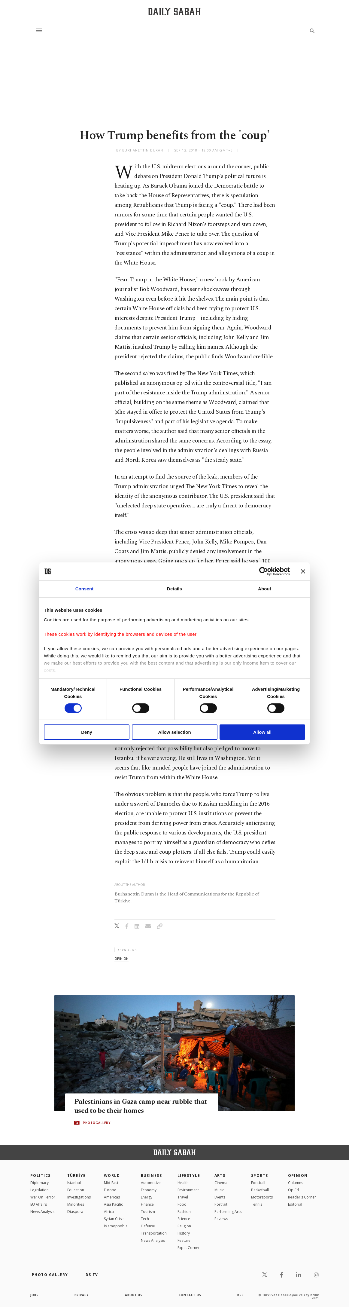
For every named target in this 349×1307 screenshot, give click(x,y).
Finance (147, 1204)
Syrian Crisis (114, 1218)
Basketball (260, 1189)
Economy (148, 1189)
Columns (295, 1182)
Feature (184, 1240)
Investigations (79, 1197)
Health (183, 1182)
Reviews (221, 1218)
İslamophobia (116, 1226)
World (112, 1175)
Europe (110, 1189)
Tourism (148, 1211)
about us (133, 1295)
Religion (184, 1226)
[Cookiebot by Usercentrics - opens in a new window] (263, 571)
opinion (121, 958)
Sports (259, 1175)
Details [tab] (174, 588)
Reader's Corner (302, 1197)
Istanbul (74, 1182)
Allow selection (174, 732)
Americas (112, 1197)
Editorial (295, 1204)
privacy (82, 1295)
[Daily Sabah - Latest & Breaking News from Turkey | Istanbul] (174, 11)
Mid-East (111, 1182)
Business (151, 1175)
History (184, 1233)
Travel (183, 1197)
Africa (109, 1211)
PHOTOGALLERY (97, 1123)
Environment (188, 1189)
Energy (146, 1197)
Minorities (75, 1204)
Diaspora (75, 1211)
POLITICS (40, 1175)
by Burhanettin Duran (139, 150)
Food (182, 1204)
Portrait (220, 1204)
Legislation (39, 1189)
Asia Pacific (113, 1204)
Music (219, 1189)
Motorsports (262, 1197)
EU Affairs (38, 1204)
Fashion (184, 1211)
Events (219, 1197)
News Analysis (42, 1211)
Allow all (262, 732)
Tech (145, 1218)
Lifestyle (189, 1175)
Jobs (34, 1295)
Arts (220, 1175)
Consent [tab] (84, 588)
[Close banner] (303, 571)
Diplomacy (39, 1182)
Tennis (256, 1204)
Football (258, 1182)
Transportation (154, 1233)
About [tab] (264, 588)
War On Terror (42, 1197)
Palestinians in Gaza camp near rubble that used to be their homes (136, 1106)
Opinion (298, 1175)
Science (184, 1218)
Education (75, 1189)
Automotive (151, 1182)
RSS (240, 1295)
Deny (86, 732)
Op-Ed (293, 1189)
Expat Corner (189, 1247)
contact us (190, 1295)
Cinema (220, 1182)
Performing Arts (227, 1211)
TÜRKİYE (76, 1175)
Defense (148, 1226)
